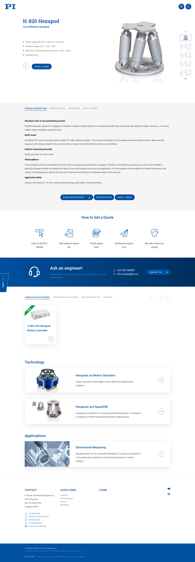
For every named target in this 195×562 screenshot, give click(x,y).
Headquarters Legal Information (61, 551)
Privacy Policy (77, 551)
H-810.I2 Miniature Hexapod (45, 557)
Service (63, 502)
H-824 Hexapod (59, 557)
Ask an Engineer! (66, 498)
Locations (64, 495)
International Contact (31, 551)
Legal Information (44, 551)
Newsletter (64, 505)
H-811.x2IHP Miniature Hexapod (75, 557)
